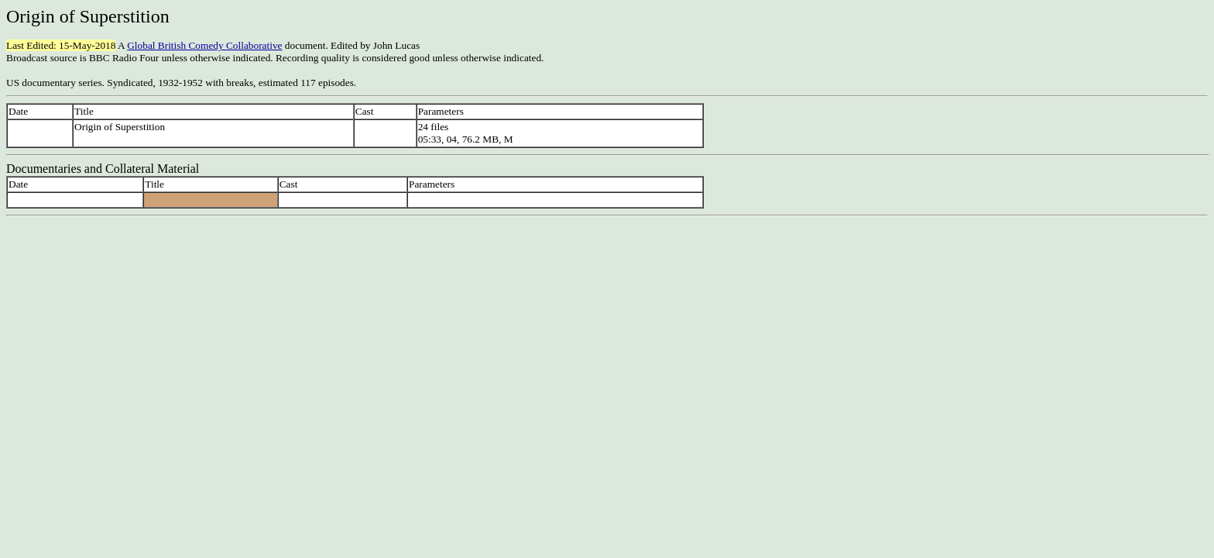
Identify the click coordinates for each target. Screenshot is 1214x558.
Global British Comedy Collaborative (204, 45)
